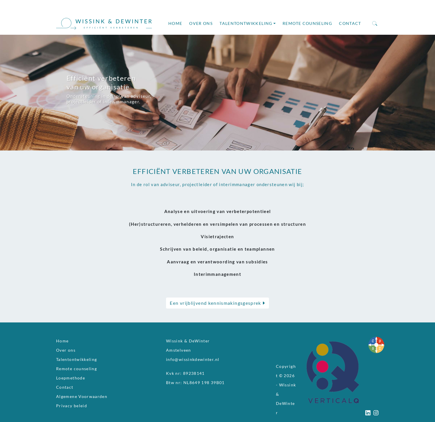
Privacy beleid (71, 405)
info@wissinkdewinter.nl (192, 359)
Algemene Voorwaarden (81, 396)
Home (175, 23)
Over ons (201, 23)
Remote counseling (307, 23)
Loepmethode (70, 378)
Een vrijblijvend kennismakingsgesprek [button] (217, 303)
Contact (350, 23)
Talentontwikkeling (246, 23)
